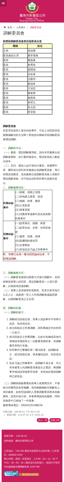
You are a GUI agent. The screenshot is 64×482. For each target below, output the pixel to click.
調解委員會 (35, 27)
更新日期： (9, 436)
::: (1, 24)
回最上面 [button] (55, 420)
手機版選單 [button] (3, 3)
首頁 (9, 27)
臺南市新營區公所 (32, 11)
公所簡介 (21, 27)
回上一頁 (42, 420)
